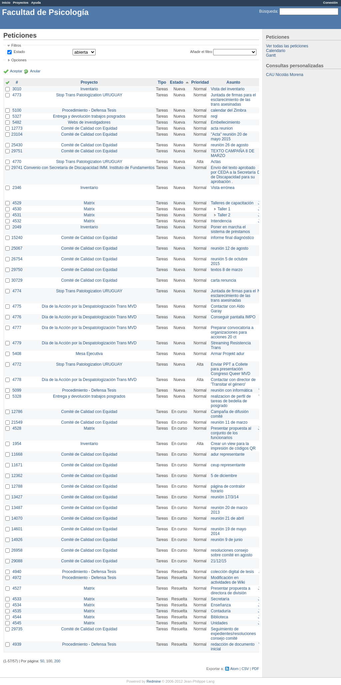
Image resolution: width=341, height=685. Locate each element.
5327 (16, 116)
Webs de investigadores (89, 122)
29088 (16, 561)
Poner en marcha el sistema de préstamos (230, 229)
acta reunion (222, 128)
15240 (16, 237)
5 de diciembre (224, 475)
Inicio (6, 2)
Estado (19, 52)
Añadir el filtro (201, 52)
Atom (234, 669)
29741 (16, 167)
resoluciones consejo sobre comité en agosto (231, 552)
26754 (16, 259)
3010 (16, 89)
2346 (16, 187)
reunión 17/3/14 (224, 497)
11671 (16, 465)
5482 (16, 122)
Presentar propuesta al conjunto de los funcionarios (231, 433)
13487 (16, 507)
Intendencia (221, 221)
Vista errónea (222, 187)
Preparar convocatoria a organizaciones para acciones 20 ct (232, 332)
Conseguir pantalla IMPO (233, 317)
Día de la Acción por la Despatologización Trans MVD (89, 306)
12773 (16, 128)
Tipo (162, 82)
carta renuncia (223, 280)
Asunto (233, 82)
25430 (16, 145)
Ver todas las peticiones (287, 46)
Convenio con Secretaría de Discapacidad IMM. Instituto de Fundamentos (89, 167)
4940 (16, 571)
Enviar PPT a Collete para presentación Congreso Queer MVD (230, 369)
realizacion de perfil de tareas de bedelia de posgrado (231, 401)
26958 (16, 550)
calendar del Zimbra (228, 110)
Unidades (219, 623)
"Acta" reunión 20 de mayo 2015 (229, 136)
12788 (16, 486)
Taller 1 (223, 209)
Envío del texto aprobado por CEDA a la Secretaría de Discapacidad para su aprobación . (233, 174)
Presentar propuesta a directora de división (230, 590)
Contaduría (220, 611)
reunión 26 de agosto (229, 145)
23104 (16, 134)
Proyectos (20, 2)
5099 (16, 390)
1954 (16, 443)
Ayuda (36, 2)
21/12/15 (218, 561)
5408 (16, 353)
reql (214, 116)
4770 (16, 161)
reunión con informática (231, 390)
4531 (16, 215)
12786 (16, 411)
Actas (216, 161)
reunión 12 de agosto (229, 248)
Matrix (89, 203)
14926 (16, 539)
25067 (16, 248)
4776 (16, 317)
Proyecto (89, 82)
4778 (16, 379)
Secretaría (220, 599)
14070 (16, 518)
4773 (16, 95)
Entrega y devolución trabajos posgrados (89, 116)
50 (42, 661)
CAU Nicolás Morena (284, 74)
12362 (16, 475)
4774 (16, 291)
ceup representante (228, 465)
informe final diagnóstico (232, 237)
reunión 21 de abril (227, 518)
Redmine (154, 681)
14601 (16, 529)
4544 (16, 617)
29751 (16, 151)
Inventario (89, 89)
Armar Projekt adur (227, 353)
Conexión (330, 2)
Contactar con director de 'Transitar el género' (233, 382)
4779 (16, 343)
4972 (16, 577)
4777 (16, 327)
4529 (16, 203)
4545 (16, 623)
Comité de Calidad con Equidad (89, 128)
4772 (16, 364)
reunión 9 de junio (226, 539)
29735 (16, 629)
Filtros (16, 45)
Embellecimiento (225, 122)
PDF (255, 669)
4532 (16, 221)
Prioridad (200, 82)
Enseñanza (221, 605)
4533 (16, 599)
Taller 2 (223, 215)
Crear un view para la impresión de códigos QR (233, 446)
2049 (16, 227)
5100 (16, 110)
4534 (16, 605)
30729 (16, 280)
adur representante (227, 454)
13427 (16, 497)
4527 (16, 588)
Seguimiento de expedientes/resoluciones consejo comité (233, 634)
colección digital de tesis (232, 571)
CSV (245, 669)
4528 (16, 428)
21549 (16, 422)
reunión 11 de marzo (229, 422)
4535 (16, 611)
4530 (16, 209)
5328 (16, 396)
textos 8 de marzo (226, 269)
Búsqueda (268, 11)
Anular (35, 71)
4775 (16, 306)
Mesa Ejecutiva (89, 353)
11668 (16, 454)
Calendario (275, 50)
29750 (16, 269)
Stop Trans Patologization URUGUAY (89, 95)
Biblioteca (219, 617)
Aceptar (16, 71)
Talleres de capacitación (232, 203)
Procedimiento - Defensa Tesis (89, 110)
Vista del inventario (227, 89)
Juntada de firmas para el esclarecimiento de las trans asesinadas (233, 100)
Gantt (271, 55)
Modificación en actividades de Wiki (228, 580)
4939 (16, 644)
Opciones (19, 60)
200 (57, 661)
